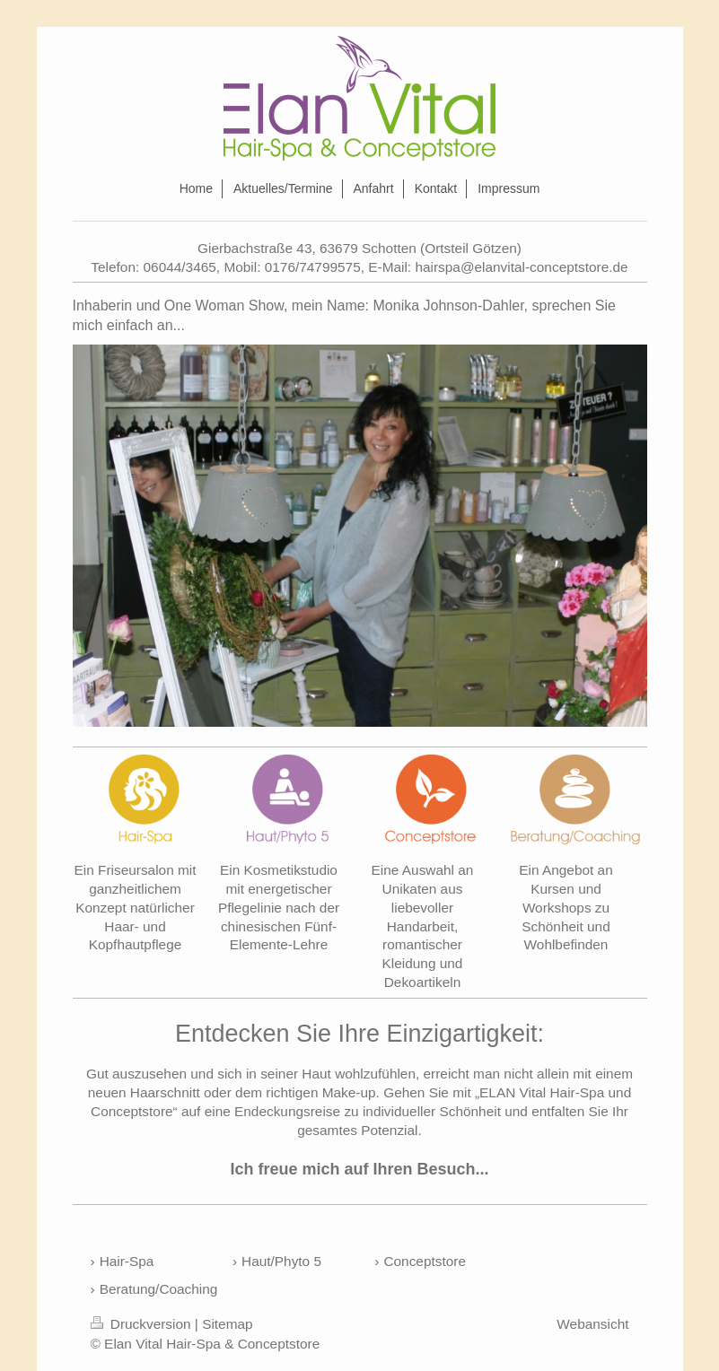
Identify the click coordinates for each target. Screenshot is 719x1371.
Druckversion (143, 1324)
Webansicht (592, 1324)
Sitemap (227, 1324)
